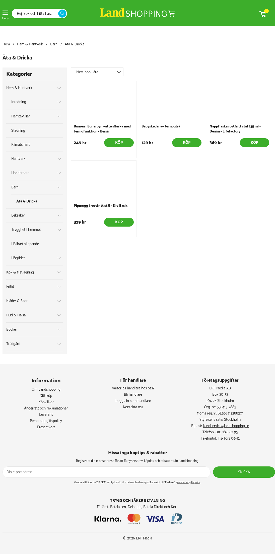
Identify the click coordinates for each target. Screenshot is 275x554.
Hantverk (18, 159)
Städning (18, 130)
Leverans (46, 414)
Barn (53, 44)
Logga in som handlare (133, 401)
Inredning (18, 102)
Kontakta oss (133, 407)
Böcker (11, 329)
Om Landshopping (46, 389)
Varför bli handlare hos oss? (133, 388)
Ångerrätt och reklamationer (46, 408)
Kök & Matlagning (20, 272)
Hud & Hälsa (16, 315)
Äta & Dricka (74, 44)
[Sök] (36, 13)
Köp (119, 143)
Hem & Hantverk (30, 44)
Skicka (244, 472)
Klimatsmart (20, 145)
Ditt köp (46, 396)
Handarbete (20, 173)
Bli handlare (133, 394)
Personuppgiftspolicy (46, 421)
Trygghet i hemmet (26, 230)
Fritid (10, 287)
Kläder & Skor (17, 301)
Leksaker (18, 215)
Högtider (18, 258)
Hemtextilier (20, 116)
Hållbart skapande (25, 244)
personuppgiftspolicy (188, 482)
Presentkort (46, 427)
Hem (6, 44)
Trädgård (13, 344)
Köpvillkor (46, 402)
